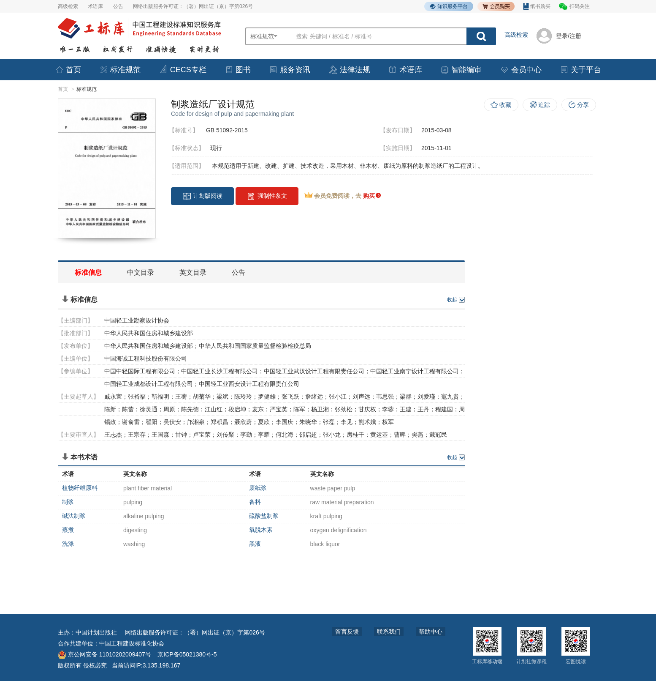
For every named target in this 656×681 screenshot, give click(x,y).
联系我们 (389, 631)
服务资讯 (289, 70)
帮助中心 (430, 631)
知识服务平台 (449, 6)
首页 (68, 70)
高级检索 (68, 6)
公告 (118, 6)
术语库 (95, 6)
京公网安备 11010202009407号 (104, 654)
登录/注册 (568, 36)
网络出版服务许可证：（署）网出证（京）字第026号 (193, 6)
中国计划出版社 (96, 632)
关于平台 (580, 70)
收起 (452, 300)
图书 (238, 70)
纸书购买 (536, 6)
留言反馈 (347, 631)
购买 (372, 195)
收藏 (505, 104)
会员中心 (521, 70)
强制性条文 (267, 196)
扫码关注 (579, 6)
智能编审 (461, 70)
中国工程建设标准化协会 (131, 643)
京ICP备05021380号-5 (187, 654)
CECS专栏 (182, 69)
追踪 (544, 104)
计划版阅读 (202, 196)
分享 (583, 104)
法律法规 (349, 70)
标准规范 (120, 70)
